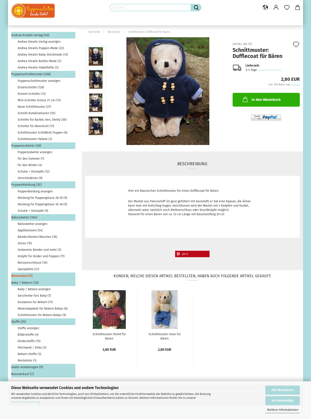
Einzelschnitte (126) (31, 87)
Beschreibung (192, 163)
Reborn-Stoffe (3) (29, 354)
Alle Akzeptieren (282, 390)
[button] (192, 254)
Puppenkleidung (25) (26, 185)
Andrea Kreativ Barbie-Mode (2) (39, 61)
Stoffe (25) (18, 322)
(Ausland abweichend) (269, 70)
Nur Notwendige (283, 400)
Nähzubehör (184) (24, 217)
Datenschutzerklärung (25, 401)
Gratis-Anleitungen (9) (27, 367)
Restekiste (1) (27, 360)
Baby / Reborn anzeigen (34, 289)
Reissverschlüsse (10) (32, 263)
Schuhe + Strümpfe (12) (34, 171)
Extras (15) (25, 243)
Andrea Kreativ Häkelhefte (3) (38, 67)
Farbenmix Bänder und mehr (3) (39, 250)
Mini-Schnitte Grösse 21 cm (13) (39, 100)
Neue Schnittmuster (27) (34, 107)
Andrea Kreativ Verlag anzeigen (39, 42)
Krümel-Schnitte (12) (32, 94)
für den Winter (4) (30, 165)
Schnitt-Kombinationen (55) (36, 113)
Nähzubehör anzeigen (32, 224)
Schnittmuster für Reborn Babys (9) (42, 315)
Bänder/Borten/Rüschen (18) (37, 237)
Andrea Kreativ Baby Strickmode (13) (43, 54)
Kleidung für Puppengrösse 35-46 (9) (42, 204)
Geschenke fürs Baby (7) (34, 296)
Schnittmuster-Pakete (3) (35, 139)
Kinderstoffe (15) (29, 341)
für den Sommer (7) (31, 158)
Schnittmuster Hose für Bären (165, 336)
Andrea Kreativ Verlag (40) (30, 35)
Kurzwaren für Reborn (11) (35, 302)
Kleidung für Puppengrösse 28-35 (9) (42, 198)
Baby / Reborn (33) (25, 283)
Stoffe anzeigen (28, 328)
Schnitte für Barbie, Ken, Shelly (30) (42, 119)
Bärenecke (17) (22, 276)
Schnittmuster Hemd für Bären (109, 336)
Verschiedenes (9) (30, 178)
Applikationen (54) (30, 230)
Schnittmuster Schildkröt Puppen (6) (42, 132)
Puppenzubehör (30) (26, 146)
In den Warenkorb (261, 99)
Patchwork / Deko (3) (32, 347)
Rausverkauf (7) (22, 374)
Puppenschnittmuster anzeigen (39, 81)
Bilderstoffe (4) (28, 334)
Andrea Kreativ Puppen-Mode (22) (41, 48)
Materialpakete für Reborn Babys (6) (43, 308)
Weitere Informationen (282, 410)
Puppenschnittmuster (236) (31, 74)
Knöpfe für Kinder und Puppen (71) (41, 256)
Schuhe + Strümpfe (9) (33, 211)
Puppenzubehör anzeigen (35, 152)
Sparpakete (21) (28, 269)
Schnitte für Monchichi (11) (36, 126)
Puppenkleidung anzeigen (35, 191)
